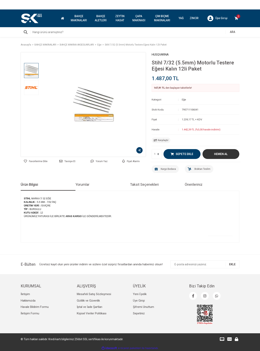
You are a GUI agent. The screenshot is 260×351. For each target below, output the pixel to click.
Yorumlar (82, 184)
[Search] (130, 32)
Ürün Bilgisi (29, 184)
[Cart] (236, 18)
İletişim (25, 294)
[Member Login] (217, 18)
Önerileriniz (193, 184)
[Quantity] (157, 154)
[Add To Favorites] (35, 161)
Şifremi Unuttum (143, 307)
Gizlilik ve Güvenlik (88, 300)
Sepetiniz (139, 313)
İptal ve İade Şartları (89, 307)
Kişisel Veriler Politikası (91, 313)
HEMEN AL (221, 154)
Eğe (184, 99)
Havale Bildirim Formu (35, 307)
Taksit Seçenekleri (144, 184)
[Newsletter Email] (205, 264)
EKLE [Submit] (232, 264)
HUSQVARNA (160, 54)
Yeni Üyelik (140, 294)
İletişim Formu (30, 313)
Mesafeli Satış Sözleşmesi (94, 294)
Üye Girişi (139, 300)
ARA (232, 31)
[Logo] (31, 18)
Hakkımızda (28, 300)
